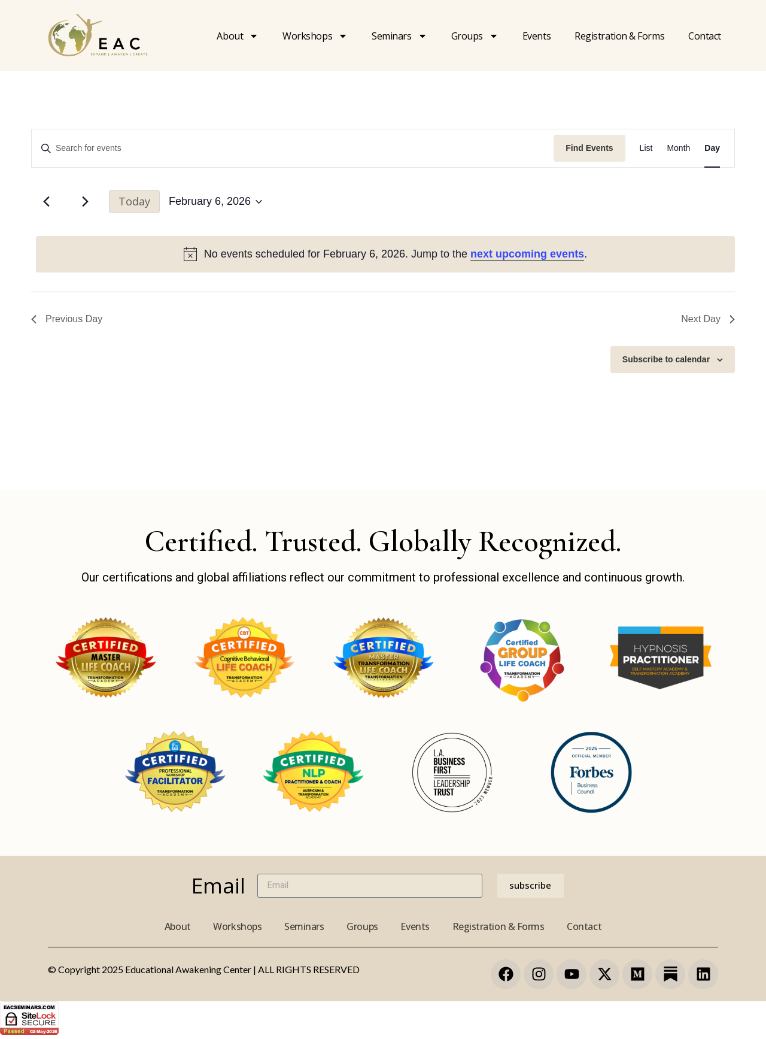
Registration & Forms (501, 926)
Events (536, 36)
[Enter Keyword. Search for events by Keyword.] (293, 148)
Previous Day (66, 319)
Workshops (315, 36)
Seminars (399, 36)
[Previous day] (46, 202)
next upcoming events (527, 254)
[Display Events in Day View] (712, 148)
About (238, 36)
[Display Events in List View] (646, 148)
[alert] (385, 254)
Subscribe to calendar (666, 359)
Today (134, 201)
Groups (474, 36)
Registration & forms (619, 36)
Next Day (708, 319)
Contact (704, 36)
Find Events (589, 148)
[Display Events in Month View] (678, 148)
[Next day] (85, 202)
